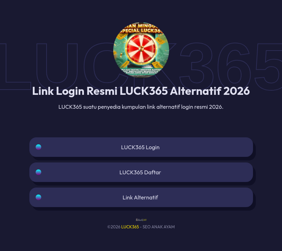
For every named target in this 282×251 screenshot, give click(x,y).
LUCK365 (130, 226)
